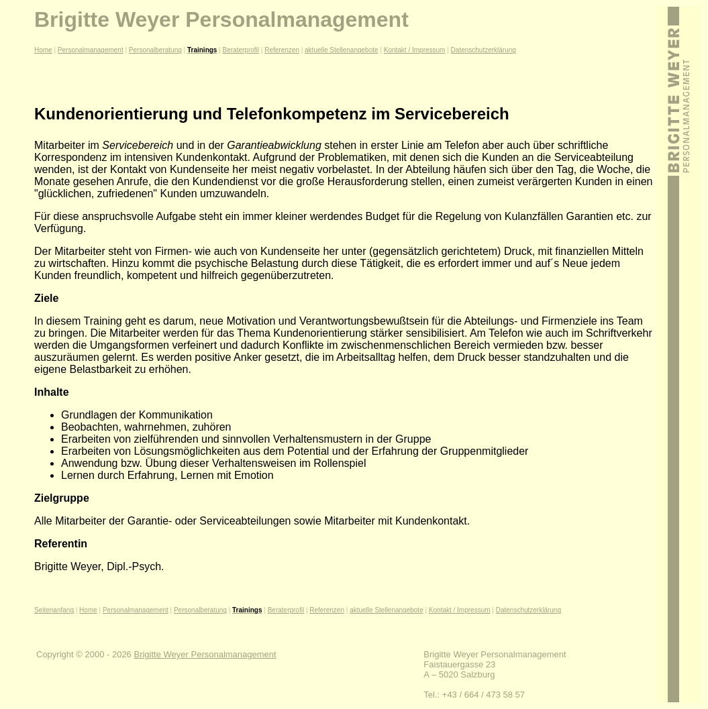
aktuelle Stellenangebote (341, 50)
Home (43, 50)
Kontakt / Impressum (415, 50)
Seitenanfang (54, 610)
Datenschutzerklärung (483, 50)
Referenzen (281, 50)
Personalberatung (155, 50)
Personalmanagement (90, 50)
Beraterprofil (241, 50)
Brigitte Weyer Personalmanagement (205, 654)
